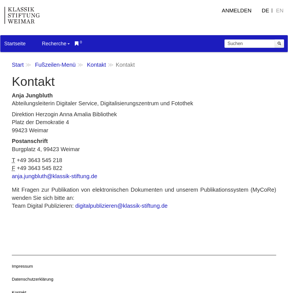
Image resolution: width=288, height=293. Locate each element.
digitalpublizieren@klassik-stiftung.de (121, 206)
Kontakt (96, 65)
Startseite (15, 43)
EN (280, 11)
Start (18, 65)
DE (265, 11)
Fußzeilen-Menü (55, 65)
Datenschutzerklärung (32, 279)
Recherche (56, 43)
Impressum (22, 266)
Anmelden (237, 11)
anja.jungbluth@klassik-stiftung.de (54, 176)
